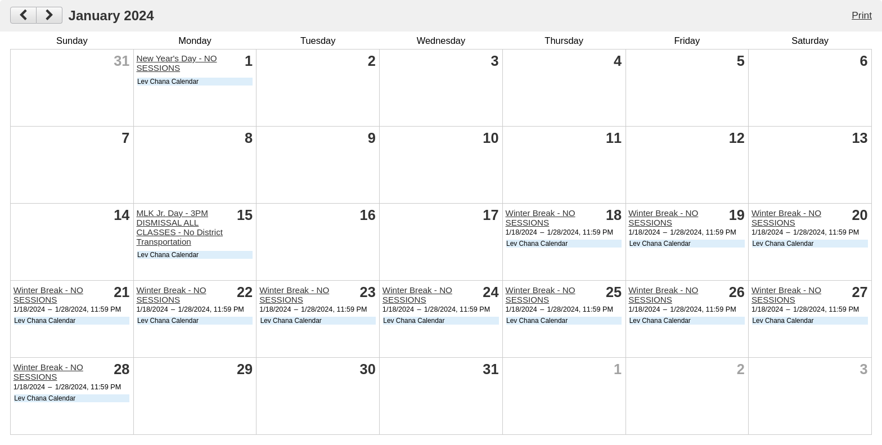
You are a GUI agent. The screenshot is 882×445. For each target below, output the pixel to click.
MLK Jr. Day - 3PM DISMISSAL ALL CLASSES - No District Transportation (179, 227)
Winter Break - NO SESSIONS (540, 217)
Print (862, 15)
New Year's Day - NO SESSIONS (176, 63)
